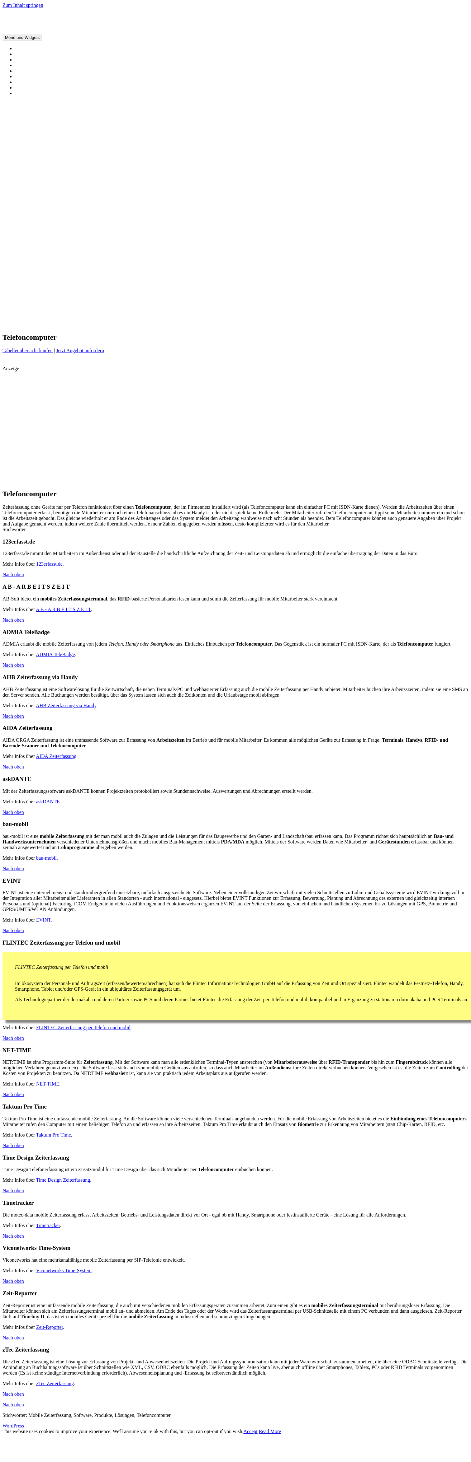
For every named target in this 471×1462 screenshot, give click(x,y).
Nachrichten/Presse (34, 93)
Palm (55, 323)
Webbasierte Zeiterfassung (41, 284)
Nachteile (446, 315)
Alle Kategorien (31, 70)
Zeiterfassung (434, 323)
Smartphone (27, 267)
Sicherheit (250, 324)
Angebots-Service (33, 119)
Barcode (31, 314)
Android (12, 314)
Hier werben (27, 130)
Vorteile (362, 324)
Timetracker (48, 1225)
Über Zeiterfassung (34, 54)
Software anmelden (34, 125)
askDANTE (48, 801)
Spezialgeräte (28, 228)
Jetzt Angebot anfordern (80, 350)
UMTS (336, 323)
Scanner (23, 273)
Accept (250, 1431)
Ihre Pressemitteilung (36, 136)
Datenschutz (27, 185)
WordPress (13, 1425)
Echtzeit (138, 314)
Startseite (24, 48)
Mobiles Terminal (32, 245)
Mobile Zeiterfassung (23, 15)
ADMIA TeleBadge (55, 654)
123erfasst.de (49, 564)
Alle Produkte (29, 65)
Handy (21, 239)
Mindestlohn (27, 250)
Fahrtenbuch (160, 314)
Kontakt (23, 174)
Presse (99, 323)
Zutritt (460, 323)
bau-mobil (46, 858)
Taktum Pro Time (53, 1134)
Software (303, 323)
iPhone (229, 314)
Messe (334, 314)
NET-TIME (47, 1083)
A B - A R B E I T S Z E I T (63, 609)
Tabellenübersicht (32, 76)
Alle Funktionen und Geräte (43, 82)
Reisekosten (186, 324)
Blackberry (84, 314)
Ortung (22, 256)
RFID (202, 323)
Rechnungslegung (161, 323)
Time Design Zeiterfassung (63, 1180)
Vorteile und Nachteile (37, 59)
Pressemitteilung (119, 324)
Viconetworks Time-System (64, 1270)
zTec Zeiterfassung (55, 1383)
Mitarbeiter (350, 315)
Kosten (288, 315)
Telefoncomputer (32, 278)
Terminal (320, 324)
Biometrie (61, 315)
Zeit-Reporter (49, 1327)
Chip (20, 222)
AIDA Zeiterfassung (56, 756)
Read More (270, 1431)
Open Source (28, 261)
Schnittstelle (234, 324)
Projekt (139, 324)
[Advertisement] (80, 415)
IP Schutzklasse (253, 314)
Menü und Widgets (22, 37)
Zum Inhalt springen (22, 5)
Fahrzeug (24, 233)
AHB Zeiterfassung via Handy (66, 705)
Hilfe (20, 142)
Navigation (460, 315)
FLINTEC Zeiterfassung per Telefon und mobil (83, 1027)
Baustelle (46, 315)
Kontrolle (274, 315)
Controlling (114, 314)
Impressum (26, 179)
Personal (82, 323)
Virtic (349, 323)
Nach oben (13, 574)
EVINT (43, 920)
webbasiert (384, 322)
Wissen (22, 87)
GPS (192, 314)
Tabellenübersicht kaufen (27, 350)
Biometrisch (27, 211)
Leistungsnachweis (311, 314)
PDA (66, 323)
